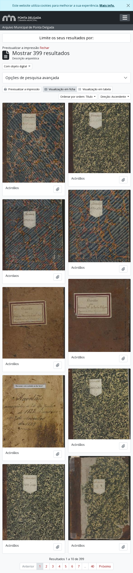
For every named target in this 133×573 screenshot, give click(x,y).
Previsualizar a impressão (22, 89)
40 (92, 566)
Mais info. (107, 5)
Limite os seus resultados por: (66, 37)
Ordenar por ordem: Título (76, 96)
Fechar (44, 48)
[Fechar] (128, 5)
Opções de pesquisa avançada (32, 77)
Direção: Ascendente (113, 96)
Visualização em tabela (94, 89)
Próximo (105, 566)
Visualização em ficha (60, 89)
